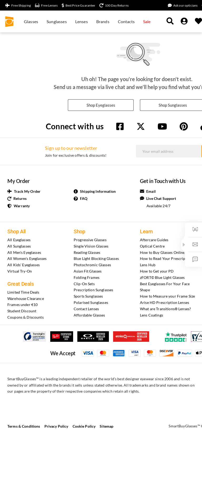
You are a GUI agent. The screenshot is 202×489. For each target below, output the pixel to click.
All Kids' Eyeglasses (23, 265)
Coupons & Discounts (25, 317)
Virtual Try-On (19, 271)
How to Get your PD (157, 271)
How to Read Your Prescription (166, 259)
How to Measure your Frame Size (167, 296)
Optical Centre (152, 246)
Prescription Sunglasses (93, 290)
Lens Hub (147, 265)
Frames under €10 (22, 305)
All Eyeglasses (19, 240)
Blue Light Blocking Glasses (96, 259)
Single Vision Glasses (91, 246)
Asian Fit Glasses (88, 271)
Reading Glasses (87, 252)
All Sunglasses (19, 246)
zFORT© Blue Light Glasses (162, 278)
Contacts (126, 21)
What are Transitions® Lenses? (165, 309)
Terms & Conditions (23, 426)
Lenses (81, 21)
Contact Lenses (86, 309)
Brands (102, 21)
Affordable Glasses (89, 315)
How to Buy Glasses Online (162, 252)
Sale (147, 21)
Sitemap (106, 426)
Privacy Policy (56, 426)
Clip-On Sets (84, 284)
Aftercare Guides (154, 240)
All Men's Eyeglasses (24, 252)
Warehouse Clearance (25, 299)
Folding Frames (86, 278)
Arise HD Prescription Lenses (164, 303)
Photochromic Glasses (92, 265)
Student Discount (21, 311)
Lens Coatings (151, 315)
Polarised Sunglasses (91, 303)
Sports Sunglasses (88, 296)
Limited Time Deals (23, 292)
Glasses (31, 21)
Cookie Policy (84, 426)
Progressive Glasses (90, 240)
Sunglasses (57, 21)
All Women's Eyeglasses (27, 259)
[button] (184, 245)
